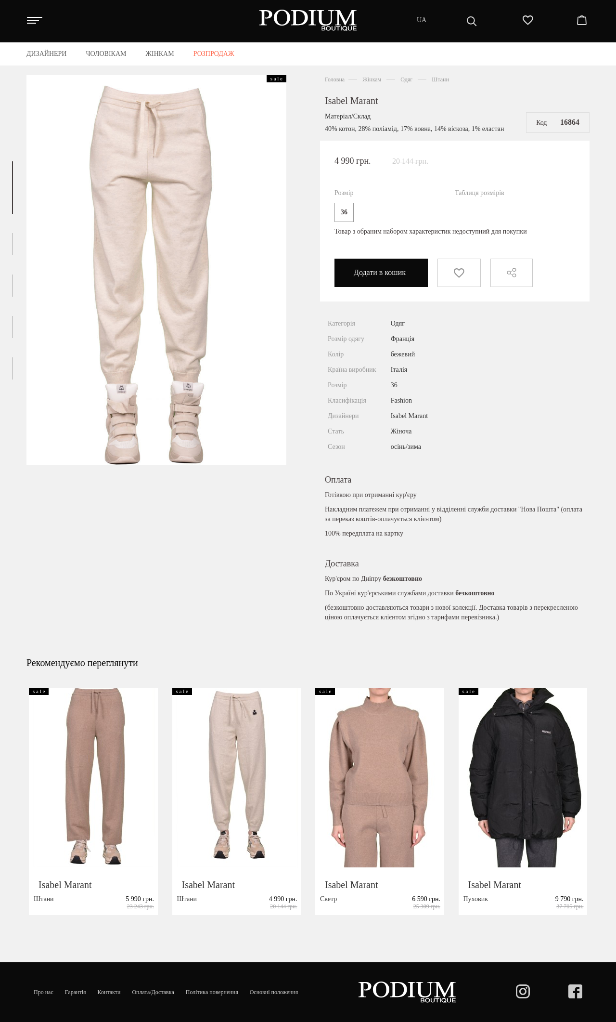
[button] (12, 187)
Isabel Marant (351, 100)
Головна (335, 79)
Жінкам (371, 79)
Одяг (406, 79)
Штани (440, 79)
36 (344, 212)
